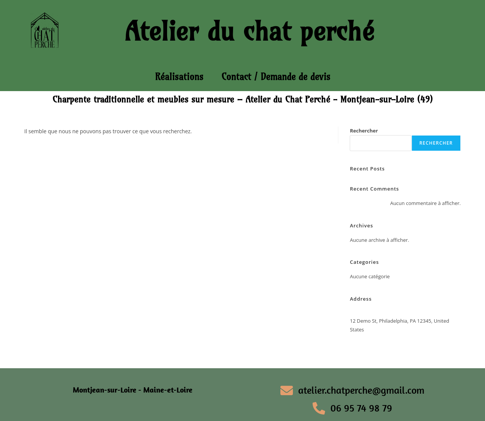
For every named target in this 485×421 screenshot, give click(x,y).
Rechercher (364, 130)
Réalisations (179, 76)
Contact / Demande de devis (276, 76)
